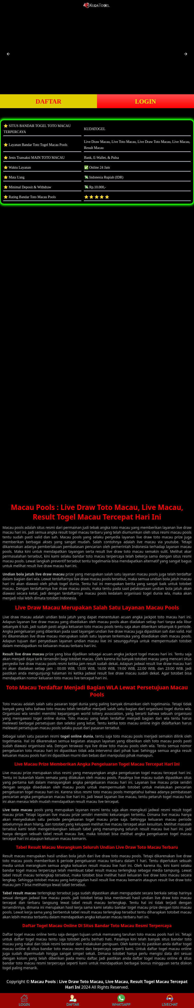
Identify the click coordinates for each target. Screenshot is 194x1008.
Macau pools (13, 527)
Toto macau (12, 703)
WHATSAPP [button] (121, 1000)
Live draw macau (17, 617)
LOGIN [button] (145, 101)
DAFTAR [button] (48, 101)
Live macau (12, 772)
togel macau (24, 934)
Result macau (14, 855)
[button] (8, 54)
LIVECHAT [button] (170, 1000)
